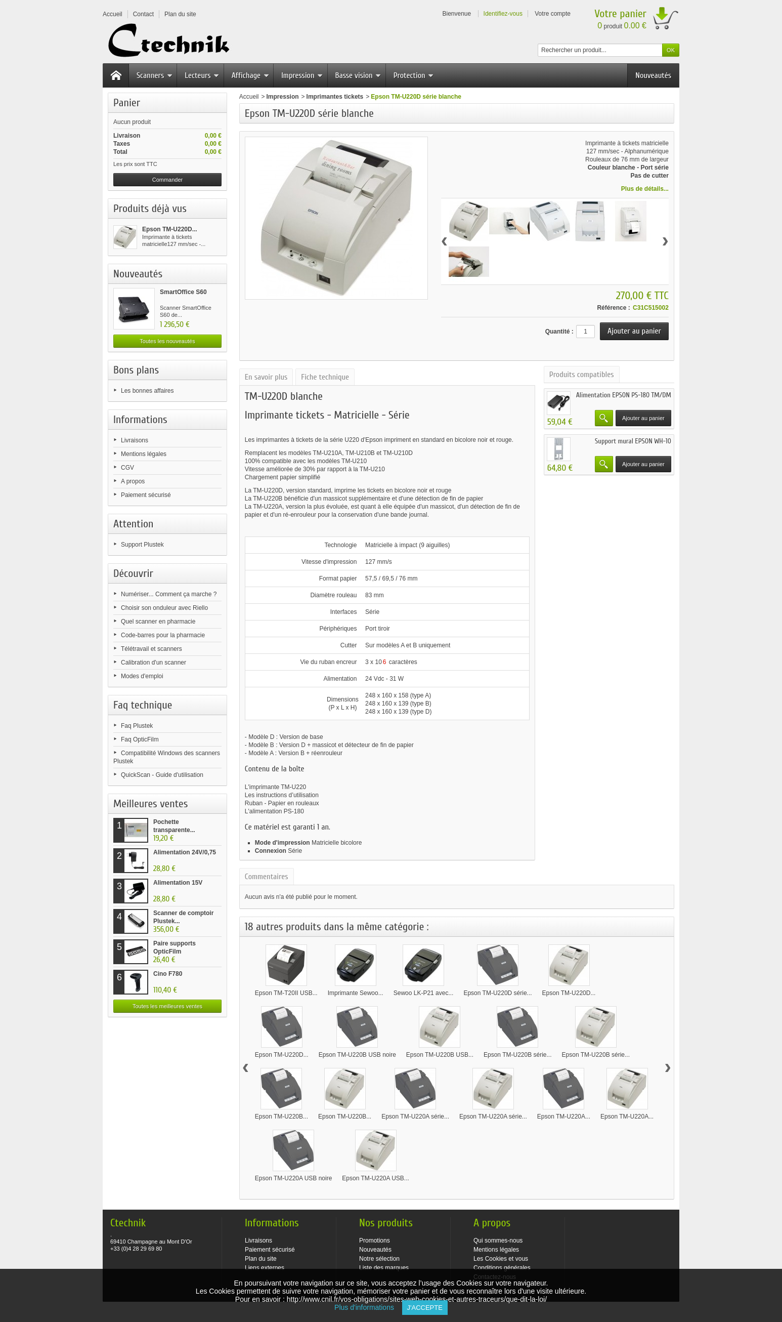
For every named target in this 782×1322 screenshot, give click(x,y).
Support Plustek (142, 544)
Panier (126, 102)
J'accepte (425, 1307)
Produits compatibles (581, 374)
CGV (127, 467)
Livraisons (134, 440)
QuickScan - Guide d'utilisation (162, 774)
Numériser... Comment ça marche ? (168, 594)
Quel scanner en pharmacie (158, 621)
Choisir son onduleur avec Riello (164, 607)
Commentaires (266, 876)
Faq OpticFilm (140, 739)
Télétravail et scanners (151, 648)
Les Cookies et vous (500, 1258)
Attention (133, 523)
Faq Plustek (137, 725)
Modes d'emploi (142, 676)
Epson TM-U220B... (281, 1116)
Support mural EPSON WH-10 (633, 441)
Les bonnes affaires (147, 390)
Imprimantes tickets (335, 96)
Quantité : (559, 331)
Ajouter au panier (643, 418)
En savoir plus (266, 377)
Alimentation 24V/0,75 (184, 852)
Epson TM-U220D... (169, 229)
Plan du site (261, 1258)
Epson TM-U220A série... (415, 1116)
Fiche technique (325, 377)
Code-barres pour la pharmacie (163, 635)
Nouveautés (653, 75)
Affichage (250, 75)
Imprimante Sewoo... (355, 993)
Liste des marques (384, 1267)
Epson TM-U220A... (563, 1116)
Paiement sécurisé (146, 495)
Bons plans (136, 370)
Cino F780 (167, 973)
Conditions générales (502, 1267)
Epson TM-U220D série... (497, 993)
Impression (302, 75)
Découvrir (133, 573)
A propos (133, 481)
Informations (140, 419)
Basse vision (358, 75)
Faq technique (142, 705)
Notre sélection (379, 1258)
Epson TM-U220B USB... (439, 1054)
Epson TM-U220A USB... (375, 1178)
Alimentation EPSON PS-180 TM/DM (623, 395)
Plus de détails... (645, 188)
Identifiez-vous (503, 13)
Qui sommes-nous (498, 1240)
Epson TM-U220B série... (518, 1054)
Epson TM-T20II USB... (286, 993)
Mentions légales (143, 454)
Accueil (249, 96)
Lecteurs (202, 75)
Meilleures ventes (150, 803)
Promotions (374, 1240)
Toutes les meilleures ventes (167, 1006)
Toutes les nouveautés (167, 341)
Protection (414, 75)
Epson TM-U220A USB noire (293, 1178)
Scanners (154, 75)
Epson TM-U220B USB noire (357, 1054)
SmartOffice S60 (183, 292)
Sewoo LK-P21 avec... (424, 993)
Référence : (613, 307)
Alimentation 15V (177, 882)
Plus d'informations (368, 1307)
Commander (167, 180)
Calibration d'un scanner (153, 662)
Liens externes (264, 1267)
